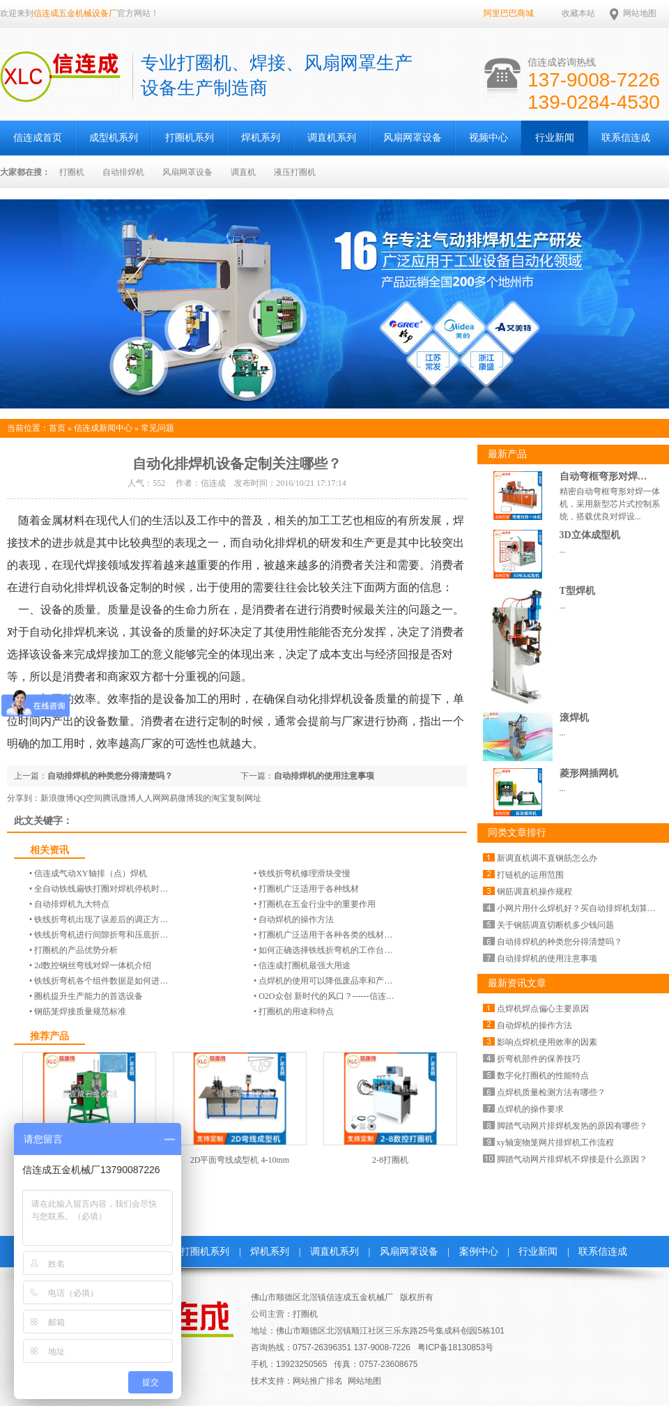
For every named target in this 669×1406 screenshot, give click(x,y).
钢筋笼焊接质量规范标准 (80, 1011)
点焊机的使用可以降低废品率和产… (325, 981)
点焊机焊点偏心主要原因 (543, 1009)
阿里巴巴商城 (509, 13)
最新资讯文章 (517, 983)
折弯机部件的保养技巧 (538, 1059)
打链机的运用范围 (530, 875)
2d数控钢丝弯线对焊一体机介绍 (92, 965)
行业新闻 (554, 137)
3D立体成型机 (590, 535)
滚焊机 (574, 717)
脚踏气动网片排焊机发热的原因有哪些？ (572, 1126)
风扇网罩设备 (412, 137)
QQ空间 (88, 798)
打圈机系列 (189, 137)
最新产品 (507, 454)
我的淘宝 (211, 798)
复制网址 (244, 798)
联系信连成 (625, 137)
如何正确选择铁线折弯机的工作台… (325, 950)
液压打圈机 (295, 172)
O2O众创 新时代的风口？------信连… (326, 996)
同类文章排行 (517, 832)
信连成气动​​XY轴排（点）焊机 (90, 873)
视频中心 (488, 137)
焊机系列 (260, 137)
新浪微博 (57, 798)
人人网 (148, 798)
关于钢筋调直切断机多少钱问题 (555, 925)
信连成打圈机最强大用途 (305, 965)
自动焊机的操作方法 (296, 919)
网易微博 (177, 798)
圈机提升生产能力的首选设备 (88, 996)
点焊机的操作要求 (530, 1109)
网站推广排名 (318, 1381)
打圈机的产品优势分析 (76, 950)
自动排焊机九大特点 (71, 904)
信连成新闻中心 (103, 428)
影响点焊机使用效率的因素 (547, 1042)
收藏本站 (578, 13)
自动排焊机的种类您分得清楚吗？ (110, 776)
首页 (57, 428)
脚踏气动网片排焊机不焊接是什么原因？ (572, 1159)
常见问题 (157, 428)
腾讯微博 (119, 798)
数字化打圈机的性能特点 (543, 1075)
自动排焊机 (123, 172)
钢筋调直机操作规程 (534, 891)
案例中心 (478, 1251)
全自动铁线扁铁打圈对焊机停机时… (101, 889)
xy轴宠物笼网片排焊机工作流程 (555, 1142)
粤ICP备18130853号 (455, 1347)
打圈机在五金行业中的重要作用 (317, 904)
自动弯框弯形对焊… (603, 476)
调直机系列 (331, 137)
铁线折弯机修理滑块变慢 (305, 873)
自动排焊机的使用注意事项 (324, 776)
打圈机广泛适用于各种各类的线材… (325, 935)
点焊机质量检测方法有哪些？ (551, 1092)
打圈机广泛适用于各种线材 (309, 889)
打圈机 (71, 172)
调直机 (243, 172)
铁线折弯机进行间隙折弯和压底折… (101, 935)
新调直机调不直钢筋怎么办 (547, 858)
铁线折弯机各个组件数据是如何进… (101, 981)
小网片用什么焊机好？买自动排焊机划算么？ (580, 908)
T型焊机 (577, 591)
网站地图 (639, 13)
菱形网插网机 (589, 773)
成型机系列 (113, 137)
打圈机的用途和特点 (296, 1011)
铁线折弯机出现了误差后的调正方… (101, 919)
